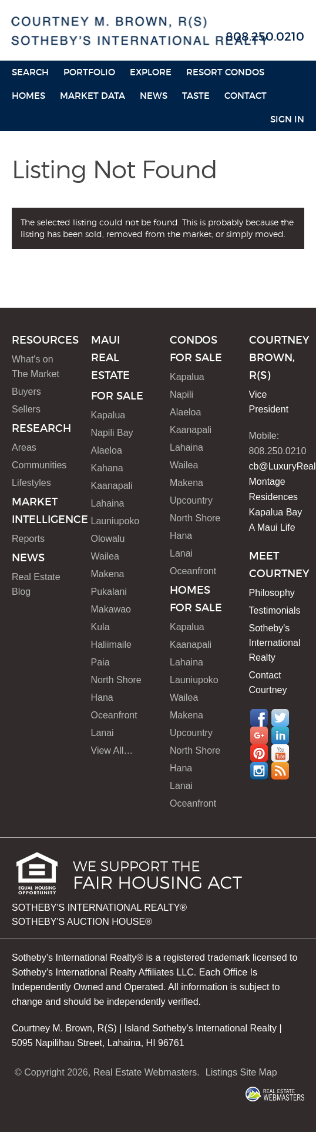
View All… (112, 750)
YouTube (280, 753)
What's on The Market (35, 366)
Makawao (111, 609)
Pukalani (109, 592)
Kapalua (108, 415)
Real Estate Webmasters (145, 1072)
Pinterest (259, 753)
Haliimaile (111, 645)
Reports (28, 539)
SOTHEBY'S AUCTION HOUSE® (82, 922)
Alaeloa (106, 450)
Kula (100, 627)
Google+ (259, 735)
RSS (280, 771)
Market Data (92, 95)
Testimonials (275, 610)
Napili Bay (112, 433)
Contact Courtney (268, 682)
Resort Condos (225, 72)
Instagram (259, 771)
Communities (39, 465)
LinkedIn (280, 735)
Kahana (107, 468)
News (153, 95)
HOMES (28, 95)
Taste (196, 95)
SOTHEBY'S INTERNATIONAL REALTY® (99, 908)
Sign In (287, 119)
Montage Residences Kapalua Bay (275, 497)
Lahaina (108, 503)
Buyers (26, 392)
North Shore (116, 680)
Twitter (280, 718)
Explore (151, 72)
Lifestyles (31, 483)
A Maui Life (272, 527)
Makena (108, 574)
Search (30, 72)
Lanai (102, 733)
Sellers (26, 409)
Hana (102, 697)
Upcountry (191, 500)
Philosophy (272, 593)
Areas (24, 447)
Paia (100, 662)
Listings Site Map (241, 1072)
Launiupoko (115, 521)
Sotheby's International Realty (275, 642)
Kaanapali (112, 486)
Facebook (259, 718)
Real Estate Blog (36, 584)
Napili (181, 394)
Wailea (105, 556)
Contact (245, 95)
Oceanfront (114, 715)
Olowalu (108, 539)
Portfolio (89, 72)
